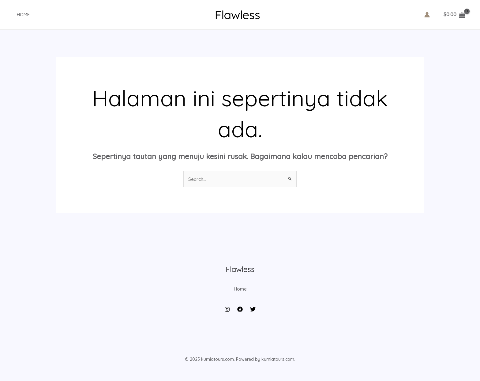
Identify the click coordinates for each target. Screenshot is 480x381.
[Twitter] (253, 312)
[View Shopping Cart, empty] (454, 14)
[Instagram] (227, 312)
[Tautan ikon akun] (427, 14)
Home (18, 14)
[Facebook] (240, 312)
